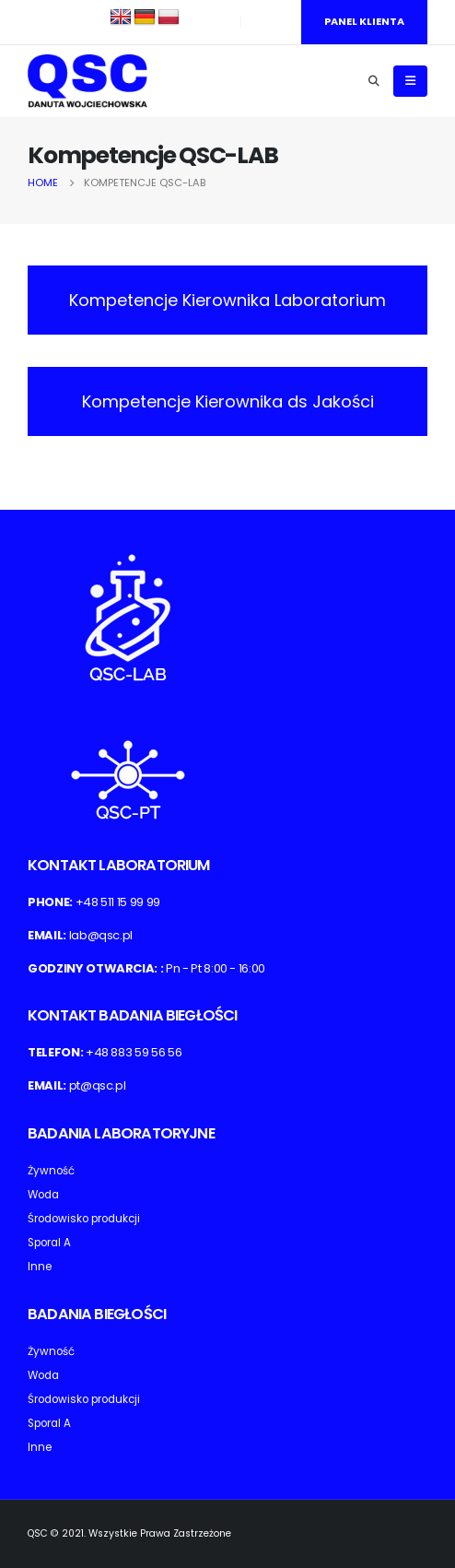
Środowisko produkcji (84, 1218)
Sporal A (49, 1242)
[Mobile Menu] (410, 81)
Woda (43, 1194)
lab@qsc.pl (101, 935)
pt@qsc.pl (97, 1085)
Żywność (51, 1170)
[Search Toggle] (373, 81)
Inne (40, 1266)
